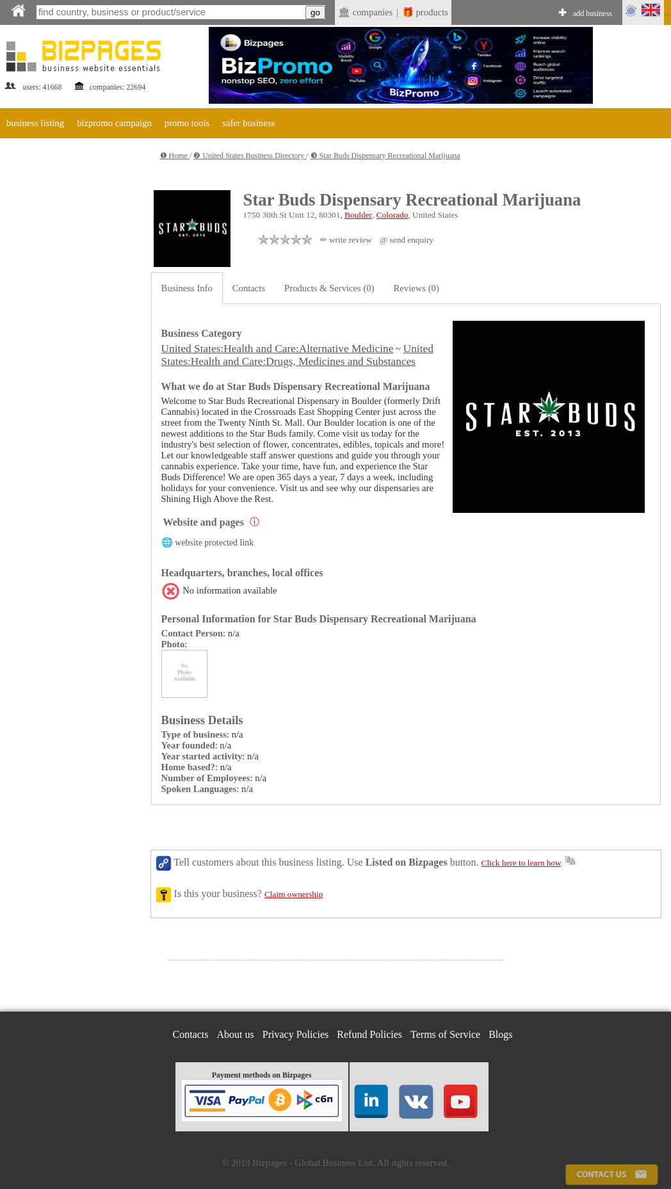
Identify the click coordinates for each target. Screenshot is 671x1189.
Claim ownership (293, 894)
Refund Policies (369, 1034)
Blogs (500, 1034)
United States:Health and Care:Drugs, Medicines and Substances (297, 355)
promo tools (187, 123)
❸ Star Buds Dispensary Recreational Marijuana (385, 155)
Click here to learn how (521, 863)
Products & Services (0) (329, 288)
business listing (35, 123)
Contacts (248, 288)
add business (592, 13)
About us (235, 1034)
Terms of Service (445, 1034)
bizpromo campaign (114, 123)
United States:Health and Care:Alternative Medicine (277, 349)
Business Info (187, 288)
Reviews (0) (416, 288)
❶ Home (175, 155)
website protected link (214, 542)
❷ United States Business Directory (249, 155)
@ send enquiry (406, 240)
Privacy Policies (296, 1034)
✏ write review (346, 240)
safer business (248, 123)
